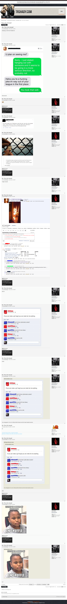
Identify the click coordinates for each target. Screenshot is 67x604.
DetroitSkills (6, 100)
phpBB (29, 602)
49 (63, 24)
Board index (3, 20)
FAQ (7, 17)
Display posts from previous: (26, 584)
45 (57, 24)
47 (60, 24)
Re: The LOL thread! (7, 27)
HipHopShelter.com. (47, 2)
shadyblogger (6, 28)
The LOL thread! (6, 23)
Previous (3, 584)
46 (59, 24)
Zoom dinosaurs (36, 601)
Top (64, 41)
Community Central (11, 20)
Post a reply (4, 25)
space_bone (6, 426)
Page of (51, 24)
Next (64, 584)
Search (11, 17)
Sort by (38, 584)
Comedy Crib (18, 20)
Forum (3, 17)
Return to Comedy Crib (6, 589)
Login (61, 11)
